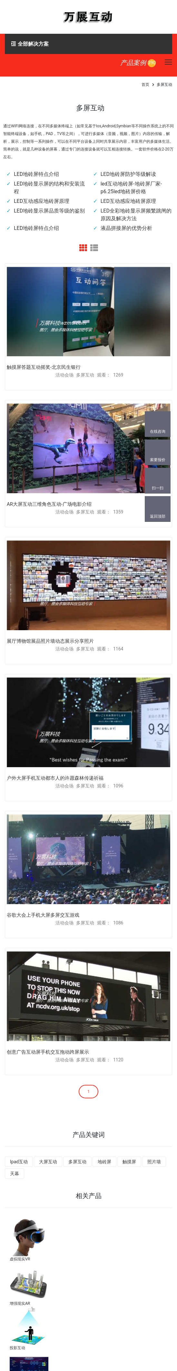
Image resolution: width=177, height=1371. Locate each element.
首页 (145, 84)
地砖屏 (104, 1161)
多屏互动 (77, 1161)
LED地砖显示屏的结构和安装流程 (49, 188)
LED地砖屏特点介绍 (36, 174)
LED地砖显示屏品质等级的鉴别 (49, 211)
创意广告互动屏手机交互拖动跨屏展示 (48, 1052)
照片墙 (154, 1161)
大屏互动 (48, 1161)
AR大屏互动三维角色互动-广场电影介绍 (49, 504)
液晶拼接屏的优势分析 (126, 228)
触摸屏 (129, 1161)
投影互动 (17, 1348)
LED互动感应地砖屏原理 (41, 201)
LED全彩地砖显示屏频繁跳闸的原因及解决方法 (136, 215)
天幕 (14, 1173)
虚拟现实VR (20, 1259)
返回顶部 (157, 516)
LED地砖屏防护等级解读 (128, 174)
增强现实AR (20, 1303)
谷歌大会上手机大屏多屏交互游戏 (43, 915)
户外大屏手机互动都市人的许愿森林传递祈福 (55, 778)
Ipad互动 (19, 1161)
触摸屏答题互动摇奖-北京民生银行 (44, 367)
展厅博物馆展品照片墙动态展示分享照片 (50, 641)
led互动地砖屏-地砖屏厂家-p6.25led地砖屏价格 (131, 188)
